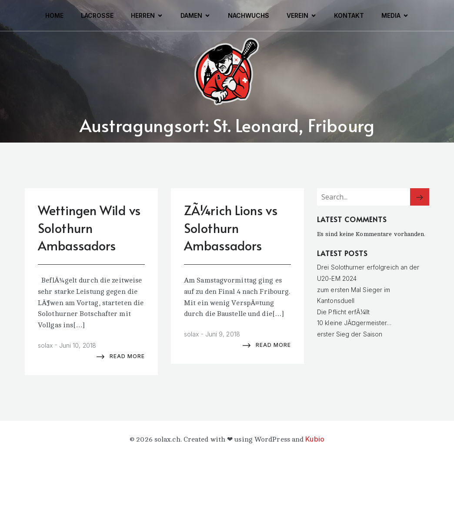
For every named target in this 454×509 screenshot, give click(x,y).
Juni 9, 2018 (222, 334)
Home (54, 15)
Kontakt (349, 15)
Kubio (314, 439)
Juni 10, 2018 (77, 345)
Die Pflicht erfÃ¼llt (343, 312)
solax (45, 345)
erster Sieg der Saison (349, 334)
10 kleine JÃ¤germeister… (354, 322)
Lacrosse (97, 15)
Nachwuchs (248, 15)
